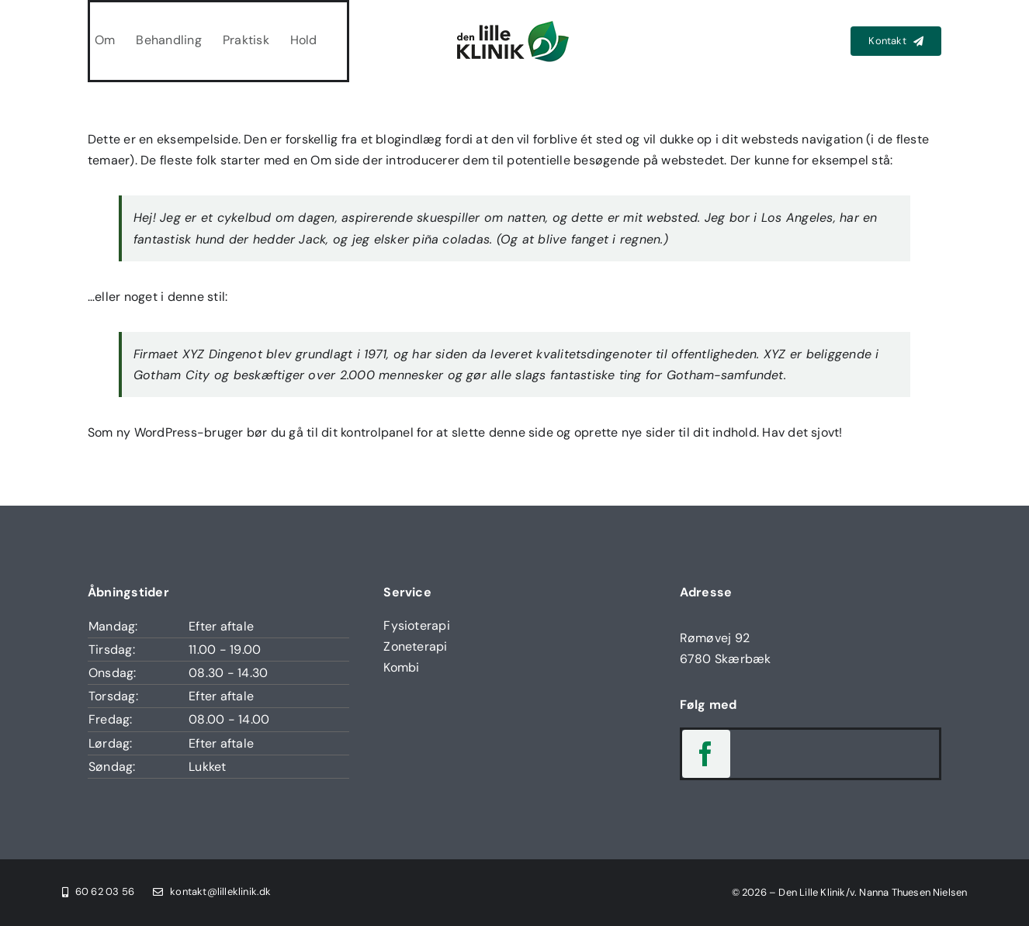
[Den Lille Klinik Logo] (514, 23)
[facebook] (706, 754)
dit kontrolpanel (367, 432)
